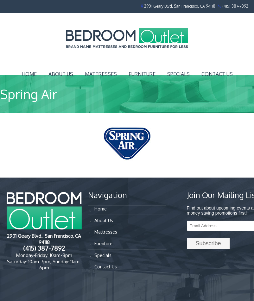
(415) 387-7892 (235, 6)
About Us (60, 74)
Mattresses (101, 74)
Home (29, 74)
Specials (178, 74)
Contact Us (217, 74)
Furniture (142, 74)
